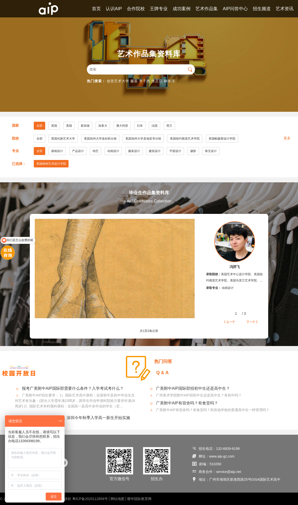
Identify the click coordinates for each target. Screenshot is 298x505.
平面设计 (175, 151)
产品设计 (78, 151)
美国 (69, 125)
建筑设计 (155, 151)
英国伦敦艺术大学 (63, 138)
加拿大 (102, 125)
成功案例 (181, 8)
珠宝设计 (211, 151)
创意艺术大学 (118, 81)
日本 (140, 125)
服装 (134, 81)
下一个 (252, 321)
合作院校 (136, 8)
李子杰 (144, 81)
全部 (39, 125)
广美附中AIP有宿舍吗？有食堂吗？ (187, 403)
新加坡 (85, 125)
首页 (96, 8)
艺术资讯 (285, 8)
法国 (154, 125)
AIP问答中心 (235, 8)
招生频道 (262, 8)
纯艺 (96, 151)
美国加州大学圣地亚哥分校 (143, 138)
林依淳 (169, 81)
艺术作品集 (206, 8)
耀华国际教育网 (139, 499)
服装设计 (134, 151)
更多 (287, 138)
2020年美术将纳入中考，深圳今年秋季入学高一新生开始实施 (76, 418)
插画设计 (57, 151)
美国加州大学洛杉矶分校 (100, 138)
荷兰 (169, 125)
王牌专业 (159, 8)
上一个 (229, 321)
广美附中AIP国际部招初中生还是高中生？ (193, 388)
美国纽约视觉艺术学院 (185, 138)
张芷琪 (157, 81)
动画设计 (113, 151)
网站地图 (117, 499)
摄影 (193, 151)
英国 (54, 125)
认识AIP (114, 8)
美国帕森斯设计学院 (222, 138)
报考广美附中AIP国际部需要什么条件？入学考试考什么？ (73, 388)
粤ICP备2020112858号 (90, 499)
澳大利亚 (122, 125)
